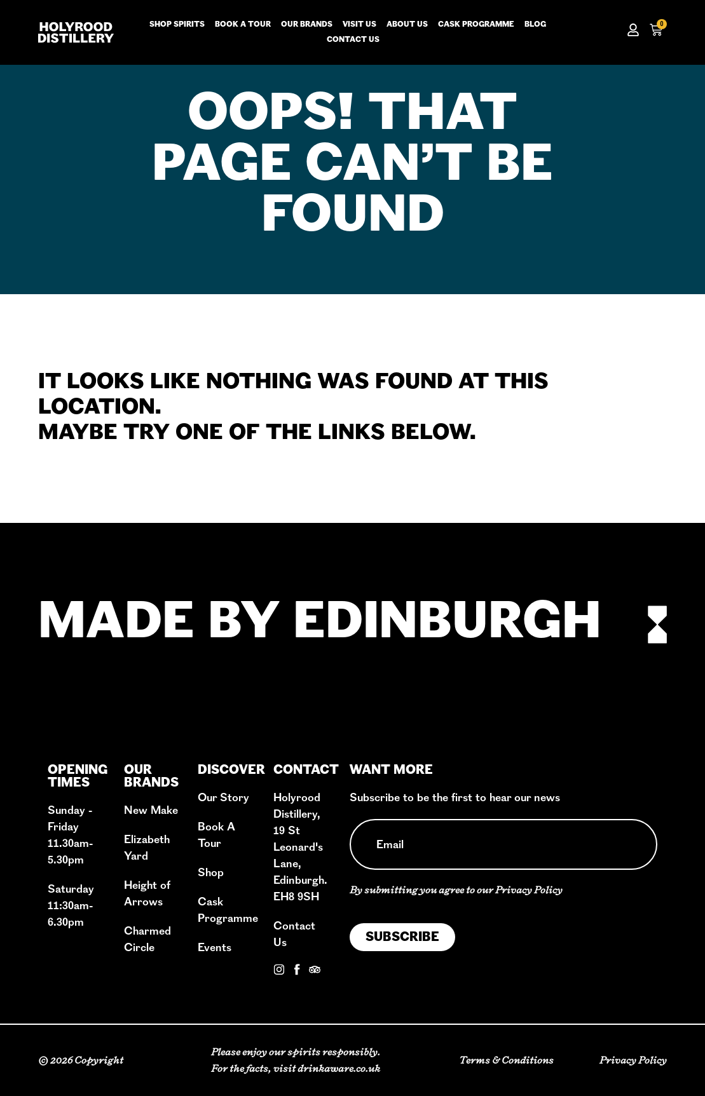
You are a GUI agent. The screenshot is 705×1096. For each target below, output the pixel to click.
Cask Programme (476, 25)
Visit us (359, 25)
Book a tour (243, 25)
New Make (151, 810)
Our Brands (306, 25)
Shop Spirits (177, 25)
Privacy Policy (529, 889)
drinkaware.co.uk (339, 1068)
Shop (211, 872)
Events (214, 947)
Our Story (223, 797)
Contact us (353, 40)
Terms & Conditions (506, 1060)
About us (407, 25)
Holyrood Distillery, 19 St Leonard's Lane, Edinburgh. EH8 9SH (300, 847)
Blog (535, 25)
